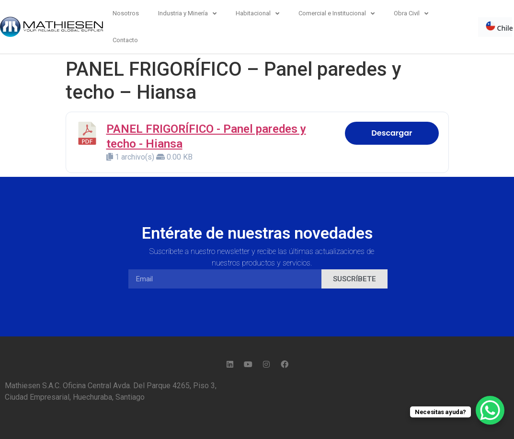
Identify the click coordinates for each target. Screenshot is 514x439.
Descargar (391, 133)
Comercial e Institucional (336, 14)
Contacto (125, 40)
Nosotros (126, 13)
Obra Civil (411, 14)
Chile (499, 27)
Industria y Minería (187, 14)
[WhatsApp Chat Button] (490, 410)
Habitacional (257, 14)
